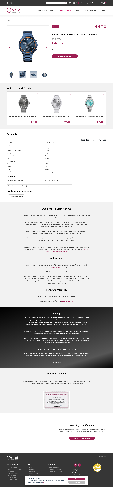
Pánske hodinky (16, 20)
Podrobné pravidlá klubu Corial (56, 469)
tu (43, 482)
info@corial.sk (12, 3)
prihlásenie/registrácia (85, 3)
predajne (102, 10)
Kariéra (30, 475)
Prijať (76, 479)
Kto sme (31, 467)
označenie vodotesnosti (56, 267)
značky (78, 10)
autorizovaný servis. (67, 301)
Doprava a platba (12, 467)
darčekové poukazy (90, 10)
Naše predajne (32, 469)
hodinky (60, 10)
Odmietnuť (77, 482)
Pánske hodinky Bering (16, 196)
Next (104, 108)
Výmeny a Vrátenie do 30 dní (15, 469)
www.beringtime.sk (56, 362)
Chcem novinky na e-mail (82, 438)
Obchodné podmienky (13, 473)
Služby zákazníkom (33, 471)
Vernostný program (54, 467)
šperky (69, 10)
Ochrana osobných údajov (55, 471)
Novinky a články (12, 477)
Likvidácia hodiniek (12, 479)
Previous (8, 108)
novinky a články (42, 10)
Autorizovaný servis (33, 473)
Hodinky (9, 20)
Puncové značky (12, 475)
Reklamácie (11, 471)
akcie (52, 10)
